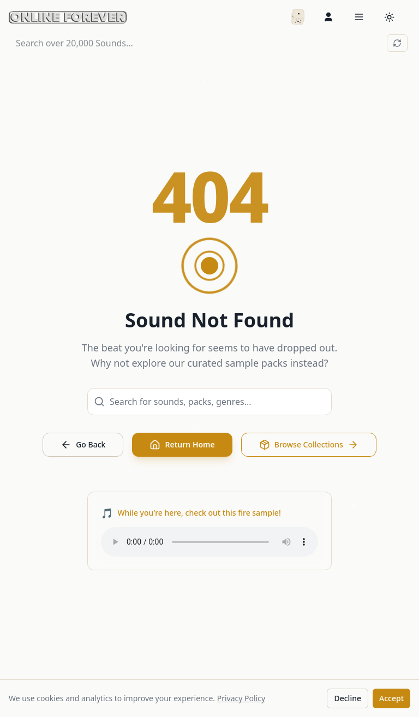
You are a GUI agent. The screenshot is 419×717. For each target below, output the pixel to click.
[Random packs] (297, 16)
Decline (347, 698)
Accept (391, 698)
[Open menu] (359, 16)
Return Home (181, 444)
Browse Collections (308, 444)
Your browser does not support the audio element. (209, 542)
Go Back (83, 444)
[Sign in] (328, 16)
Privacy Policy (241, 698)
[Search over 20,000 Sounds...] (199, 43)
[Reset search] (397, 43)
